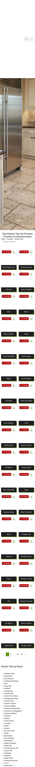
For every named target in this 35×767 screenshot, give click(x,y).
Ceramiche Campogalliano (14, 711)
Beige (9, 378)
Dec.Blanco (9, 623)
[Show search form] (26, 39)
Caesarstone (9, 691)
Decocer (8, 728)
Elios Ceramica (11, 738)
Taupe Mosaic (26, 467)
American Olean (11, 673)
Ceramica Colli (11, 701)
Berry (9, 534)
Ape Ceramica (11, 678)
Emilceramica (10, 740)
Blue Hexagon (8, 423)
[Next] (25, 654)
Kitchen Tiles (19, 239)
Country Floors (11, 721)
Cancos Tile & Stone (12, 696)
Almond (8, 556)
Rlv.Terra (9, 289)
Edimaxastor (10, 736)
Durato (8, 733)
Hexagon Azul (26, 534)
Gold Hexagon (26, 356)
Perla (26, 423)
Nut (9, 601)
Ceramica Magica (11, 706)
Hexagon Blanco (26, 556)
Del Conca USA (11, 731)
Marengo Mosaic (8, 512)
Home (3, 239)
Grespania (9, 753)
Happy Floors (10, 758)
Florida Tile (9, 745)
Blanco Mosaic (9, 334)
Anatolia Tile (10, 676)
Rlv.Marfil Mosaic (26, 267)
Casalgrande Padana (13, 698)
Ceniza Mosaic (26, 378)
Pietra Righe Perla (9, 267)
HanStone (9, 755)
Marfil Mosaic (8, 445)
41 (18, 654)
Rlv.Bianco (8, 467)
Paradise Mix (8, 645)
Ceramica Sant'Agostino (14, 708)
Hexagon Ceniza (26, 579)
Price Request (6, 251)
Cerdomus (9, 716)
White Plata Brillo (26, 401)
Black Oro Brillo (26, 289)
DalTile (8, 726)
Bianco (26, 312)
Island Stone (10, 765)
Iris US (8, 763)
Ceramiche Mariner (12, 713)
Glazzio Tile (9, 750)
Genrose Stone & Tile (13, 748)
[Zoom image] (14, 252)
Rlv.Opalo (9, 401)
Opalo (26, 334)
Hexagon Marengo (26, 601)
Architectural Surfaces (13, 681)
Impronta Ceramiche (12, 760)
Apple (26, 490)
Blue (8, 312)
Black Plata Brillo (8, 356)
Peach (9, 579)
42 (22, 654)
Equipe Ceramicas (12, 743)
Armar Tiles (9, 686)
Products (10, 239)
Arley (7, 683)
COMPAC (9, 688)
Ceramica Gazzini (11, 703)
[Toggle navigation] (32, 39)
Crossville (9, 723)
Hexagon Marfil (26, 645)
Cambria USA (10, 693)
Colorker (8, 718)
